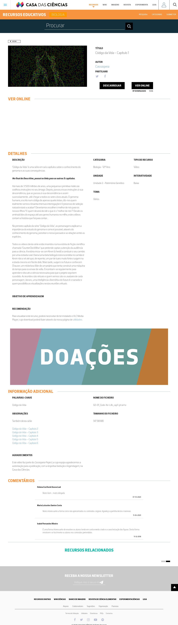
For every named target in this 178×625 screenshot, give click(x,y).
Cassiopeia (102, 66)
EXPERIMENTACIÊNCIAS (129, 599)
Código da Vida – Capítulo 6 (25, 443)
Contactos (109, 613)
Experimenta (141, 5)
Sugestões (91, 606)
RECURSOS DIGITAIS (42, 599)
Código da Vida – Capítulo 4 (25, 435)
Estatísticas (94, 613)
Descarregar (112, 85)
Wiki (105, 5)
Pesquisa (143, 14)
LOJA (145, 599)
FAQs (101, 613)
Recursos (93, 5)
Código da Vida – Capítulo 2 (25, 428)
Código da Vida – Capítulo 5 (25, 439)
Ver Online (142, 85)
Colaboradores (77, 606)
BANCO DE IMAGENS (77, 599)
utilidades (77, 319)
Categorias (157, 14)
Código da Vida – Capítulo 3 (25, 432)
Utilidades (84, 613)
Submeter (171, 14)
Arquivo (66, 606)
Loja (154, 5)
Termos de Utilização (72, 613)
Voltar (14, 41)
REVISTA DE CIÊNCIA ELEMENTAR (102, 599)
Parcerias (115, 606)
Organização (103, 606)
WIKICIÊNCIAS (60, 599)
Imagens (115, 5)
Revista (127, 5)
